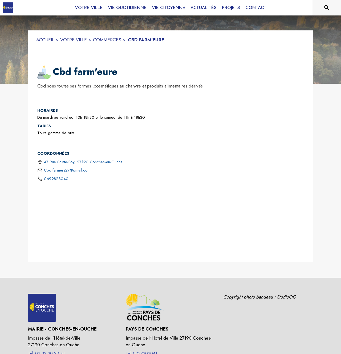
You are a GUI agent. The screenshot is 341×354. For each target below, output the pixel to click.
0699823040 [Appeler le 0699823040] (56, 179)
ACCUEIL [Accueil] (45, 40)
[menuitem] (88, 6)
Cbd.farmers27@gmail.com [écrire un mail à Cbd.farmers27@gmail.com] (67, 170)
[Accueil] (8, 7)
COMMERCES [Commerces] (107, 40)
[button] (44, 72)
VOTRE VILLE (73, 40)
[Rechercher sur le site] (326, 7)
